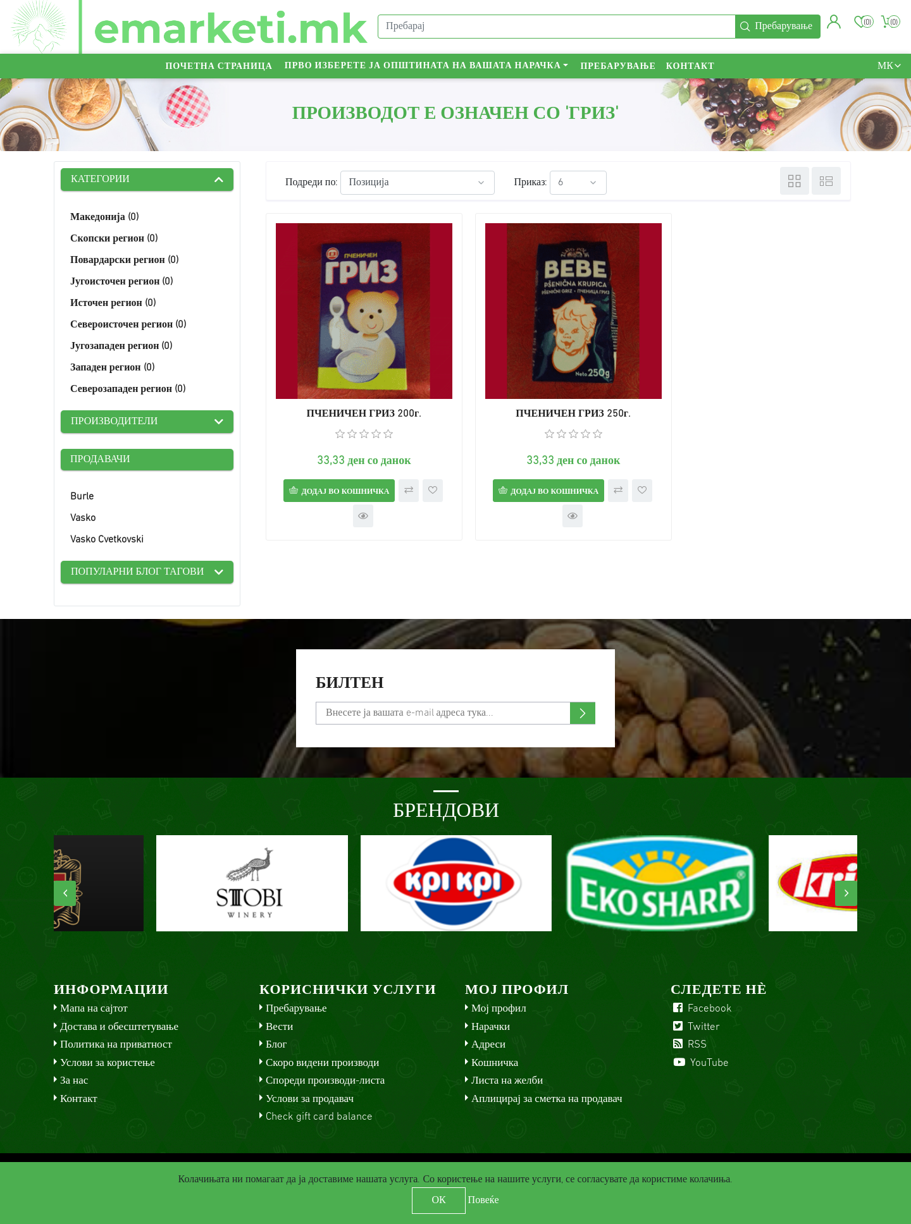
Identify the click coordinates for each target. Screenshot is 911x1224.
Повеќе (483, 1201)
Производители (114, 422)
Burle (82, 497)
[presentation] (65, 893)
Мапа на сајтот (94, 1008)
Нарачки (490, 1027)
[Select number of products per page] (578, 183)
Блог (276, 1044)
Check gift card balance (319, 1116)
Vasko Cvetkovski (107, 540)
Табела (794, 181)
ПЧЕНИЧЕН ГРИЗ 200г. (359, 405)
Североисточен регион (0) (128, 325)
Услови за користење (107, 1063)
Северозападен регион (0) (127, 389)
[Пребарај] (557, 27)
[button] (834, 22)
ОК (438, 1201)
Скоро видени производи (322, 1063)
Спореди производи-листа (325, 1080)
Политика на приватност (116, 1044)
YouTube (700, 1063)
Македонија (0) (104, 217)
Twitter (695, 1027)
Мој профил (498, 1008)
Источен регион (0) (113, 303)
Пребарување (617, 66)
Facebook (701, 1008)
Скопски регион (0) (114, 239)
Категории (100, 179)
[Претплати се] (455, 713)
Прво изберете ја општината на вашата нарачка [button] (423, 66)
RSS (689, 1044)
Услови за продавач (310, 1099)
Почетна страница (218, 66)
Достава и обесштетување (119, 1027)
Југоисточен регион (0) (121, 282)
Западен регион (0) (112, 368)
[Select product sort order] (417, 183)
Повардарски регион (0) (124, 260)
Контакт (690, 66)
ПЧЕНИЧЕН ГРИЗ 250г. (558, 405)
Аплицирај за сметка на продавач (547, 1099)
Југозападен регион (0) (121, 346)
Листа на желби (507, 1080)
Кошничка (494, 1063)
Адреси (488, 1044)
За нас (74, 1080)
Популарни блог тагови (137, 572)
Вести (279, 1027)
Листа (826, 181)
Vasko (83, 518)
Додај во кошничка (340, 482)
